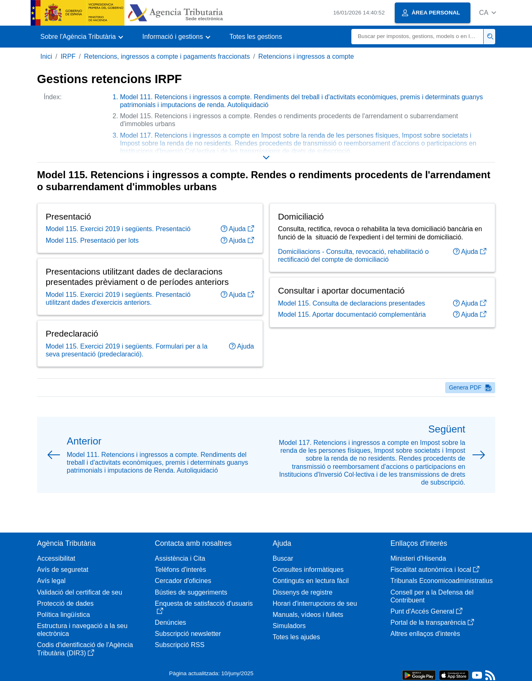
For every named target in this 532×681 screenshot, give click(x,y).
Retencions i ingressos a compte (306, 56)
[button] (487, 12)
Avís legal (51, 580)
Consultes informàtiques (308, 569)
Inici (46, 56)
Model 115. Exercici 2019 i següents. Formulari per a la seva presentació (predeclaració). (127, 350)
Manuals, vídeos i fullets (308, 614)
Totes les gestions (255, 36)
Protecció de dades (65, 603)
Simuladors (289, 625)
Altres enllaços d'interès (425, 633)
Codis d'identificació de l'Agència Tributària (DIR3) (85, 648)
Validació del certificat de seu (79, 592)
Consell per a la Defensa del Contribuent (432, 596)
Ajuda (237, 228)
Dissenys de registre (303, 592)
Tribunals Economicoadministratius (442, 580)
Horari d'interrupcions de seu (315, 603)
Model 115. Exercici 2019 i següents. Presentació (118, 228)
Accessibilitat (56, 558)
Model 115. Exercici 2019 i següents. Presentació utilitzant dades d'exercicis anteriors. (118, 298)
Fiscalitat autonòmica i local (435, 569)
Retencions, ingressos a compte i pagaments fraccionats (167, 56)
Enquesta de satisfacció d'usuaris (204, 607)
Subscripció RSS (180, 644)
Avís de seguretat (62, 569)
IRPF (67, 56)
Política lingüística (63, 614)
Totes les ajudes (296, 636)
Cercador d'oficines (183, 580)
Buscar (283, 558)
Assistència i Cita (180, 558)
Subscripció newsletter (188, 633)
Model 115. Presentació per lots (92, 240)
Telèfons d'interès (180, 569)
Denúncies (170, 622)
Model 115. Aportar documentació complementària (352, 314)
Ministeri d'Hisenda (418, 558)
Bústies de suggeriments (191, 592)
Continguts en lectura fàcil (311, 580)
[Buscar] (417, 36)
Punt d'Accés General (427, 611)
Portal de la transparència (432, 622)
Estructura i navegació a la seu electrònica (82, 629)
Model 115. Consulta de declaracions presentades (351, 303)
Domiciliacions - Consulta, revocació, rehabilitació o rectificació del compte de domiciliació (353, 255)
